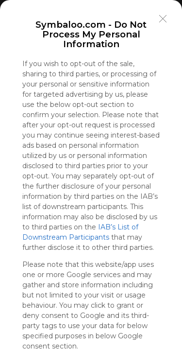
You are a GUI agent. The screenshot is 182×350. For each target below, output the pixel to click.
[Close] (163, 19)
